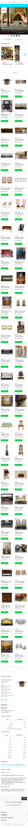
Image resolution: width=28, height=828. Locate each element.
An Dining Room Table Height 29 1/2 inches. (20, 606)
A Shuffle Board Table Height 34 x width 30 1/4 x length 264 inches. (20, 287)
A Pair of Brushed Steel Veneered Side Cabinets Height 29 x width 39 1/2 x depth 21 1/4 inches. (19, 90)
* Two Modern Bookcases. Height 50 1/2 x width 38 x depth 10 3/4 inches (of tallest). (6, 140)
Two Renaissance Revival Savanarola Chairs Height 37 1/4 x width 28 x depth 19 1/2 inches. (20, 557)
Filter (5, 72)
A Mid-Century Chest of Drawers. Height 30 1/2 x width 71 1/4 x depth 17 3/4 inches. (6, 361)
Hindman (7, 26)
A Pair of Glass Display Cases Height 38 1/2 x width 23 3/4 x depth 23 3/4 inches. (6, 189)
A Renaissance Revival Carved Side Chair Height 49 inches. (19, 459)
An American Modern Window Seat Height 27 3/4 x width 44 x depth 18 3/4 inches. (5, 238)
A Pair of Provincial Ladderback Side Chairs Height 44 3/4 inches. (19, 533)
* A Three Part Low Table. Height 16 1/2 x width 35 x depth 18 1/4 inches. (19, 140)
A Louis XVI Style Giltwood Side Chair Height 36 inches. (19, 434)
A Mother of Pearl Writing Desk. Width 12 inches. (19, 483)
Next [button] (25, 55)
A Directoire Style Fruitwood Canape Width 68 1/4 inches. (5, 434)
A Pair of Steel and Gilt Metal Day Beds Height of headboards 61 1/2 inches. (20, 262)
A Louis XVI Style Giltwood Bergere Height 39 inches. (19, 385)
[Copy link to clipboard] (9, 36)
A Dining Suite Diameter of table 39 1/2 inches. (19, 164)
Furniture (15, 5)
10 (19, 667)
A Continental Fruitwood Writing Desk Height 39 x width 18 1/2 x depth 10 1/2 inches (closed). (6, 483)
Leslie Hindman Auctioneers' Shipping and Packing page (13, 766)
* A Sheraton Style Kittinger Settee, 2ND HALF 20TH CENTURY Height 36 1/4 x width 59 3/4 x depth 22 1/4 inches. (6, 631)
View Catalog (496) (20, 32)
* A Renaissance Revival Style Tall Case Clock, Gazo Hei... (19, 63)
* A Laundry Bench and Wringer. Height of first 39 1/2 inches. (19, 361)
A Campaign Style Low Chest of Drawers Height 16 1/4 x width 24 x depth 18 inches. (6, 311)
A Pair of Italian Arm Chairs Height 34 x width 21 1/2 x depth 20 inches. (5, 213)
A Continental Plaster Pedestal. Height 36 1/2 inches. (6, 557)
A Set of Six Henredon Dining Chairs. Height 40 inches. (20, 582)
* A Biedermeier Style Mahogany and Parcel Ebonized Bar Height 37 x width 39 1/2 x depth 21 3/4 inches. (6, 606)
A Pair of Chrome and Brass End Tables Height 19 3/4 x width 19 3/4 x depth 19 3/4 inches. (20, 189)
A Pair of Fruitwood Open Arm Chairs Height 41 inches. (19, 508)
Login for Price (4, 96)
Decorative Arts (8, 5)
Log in (26, 2)
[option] (7, 55)
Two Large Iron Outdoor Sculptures (19, 336)
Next (23, 667)
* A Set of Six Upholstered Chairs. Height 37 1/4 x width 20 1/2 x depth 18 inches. (19, 631)
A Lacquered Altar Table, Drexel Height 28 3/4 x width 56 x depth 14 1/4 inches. (5, 287)
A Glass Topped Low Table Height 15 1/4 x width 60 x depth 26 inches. (5, 164)
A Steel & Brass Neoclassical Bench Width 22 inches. (5, 508)
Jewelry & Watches (21, 5)
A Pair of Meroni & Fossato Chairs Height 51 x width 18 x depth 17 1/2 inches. (20, 213)
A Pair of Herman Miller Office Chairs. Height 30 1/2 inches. (5, 262)
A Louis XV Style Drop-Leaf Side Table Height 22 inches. (20, 410)
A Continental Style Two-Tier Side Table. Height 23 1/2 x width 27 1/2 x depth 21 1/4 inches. (5, 410)
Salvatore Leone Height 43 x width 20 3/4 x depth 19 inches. (20, 655)
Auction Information (19, 39)
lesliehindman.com (5, 700)
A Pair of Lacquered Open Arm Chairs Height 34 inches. (5, 533)
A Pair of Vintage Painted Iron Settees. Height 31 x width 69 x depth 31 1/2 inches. (6, 385)
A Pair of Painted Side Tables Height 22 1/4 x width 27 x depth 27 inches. (6, 336)
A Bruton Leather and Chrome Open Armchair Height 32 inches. (6, 115)
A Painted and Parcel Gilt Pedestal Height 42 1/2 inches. (5, 459)
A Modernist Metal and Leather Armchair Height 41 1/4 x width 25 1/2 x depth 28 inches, (20, 238)
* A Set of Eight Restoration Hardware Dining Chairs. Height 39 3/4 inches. (20, 115)
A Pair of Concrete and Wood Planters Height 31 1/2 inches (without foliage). (20, 311)
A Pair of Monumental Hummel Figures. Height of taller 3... (7, 63)
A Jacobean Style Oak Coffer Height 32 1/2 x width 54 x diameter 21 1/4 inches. (6, 582)
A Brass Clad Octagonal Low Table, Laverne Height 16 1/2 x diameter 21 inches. (6, 90)
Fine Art (2, 5)
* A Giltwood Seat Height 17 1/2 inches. (5, 655)
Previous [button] (3, 55)
